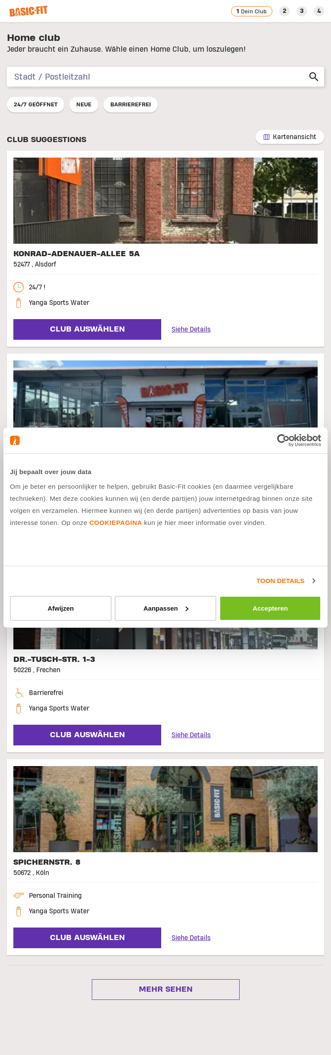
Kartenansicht (294, 136)
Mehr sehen (164, 989)
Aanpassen (166, 607)
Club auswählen (86, 329)
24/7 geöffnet (35, 105)
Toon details (280, 580)
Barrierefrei (130, 105)
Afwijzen (60, 607)
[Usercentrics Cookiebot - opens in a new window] (283, 440)
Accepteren (270, 607)
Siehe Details (191, 329)
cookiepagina (115, 522)
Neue (83, 105)
